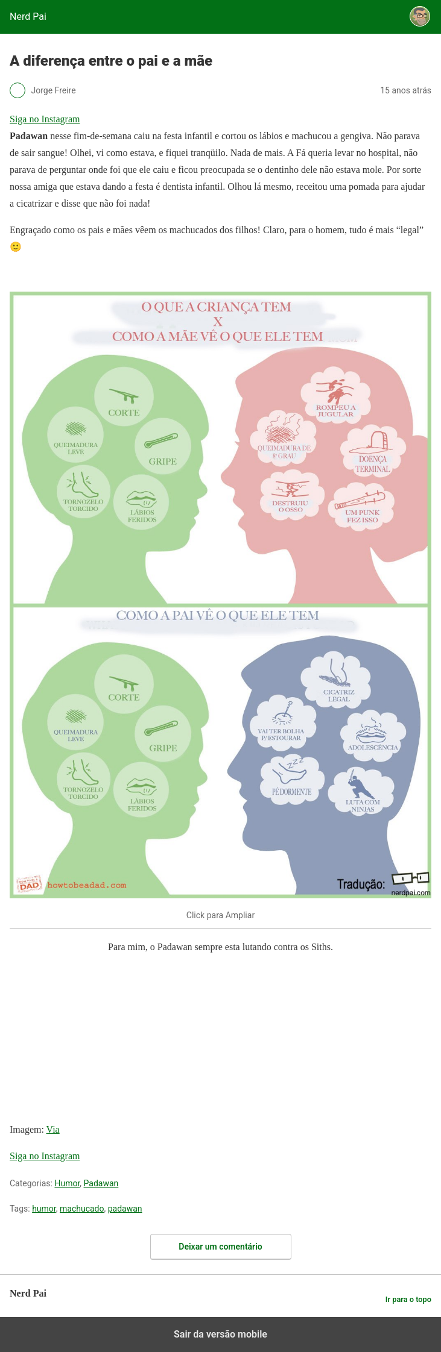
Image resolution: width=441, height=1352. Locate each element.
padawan (125, 1208)
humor (44, 1208)
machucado (82, 1208)
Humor (67, 1183)
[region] (100, 1040)
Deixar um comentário (220, 1246)
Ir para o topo (408, 1299)
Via (53, 1129)
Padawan (101, 1183)
